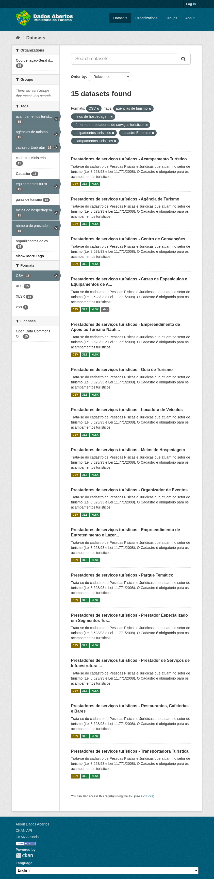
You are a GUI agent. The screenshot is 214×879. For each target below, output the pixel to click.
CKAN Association (30, 837)
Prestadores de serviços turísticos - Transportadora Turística (130, 751)
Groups (171, 18)
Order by (78, 77)
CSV (75, 183)
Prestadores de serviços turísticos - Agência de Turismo (125, 199)
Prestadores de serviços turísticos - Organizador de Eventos (129, 490)
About (190, 18)
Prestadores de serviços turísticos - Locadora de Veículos (127, 410)
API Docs (147, 796)
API (130, 796)
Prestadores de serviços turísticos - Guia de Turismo (122, 369)
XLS (84, 183)
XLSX (95, 183)
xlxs (105, 309)
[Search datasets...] (124, 59)
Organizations (146, 18)
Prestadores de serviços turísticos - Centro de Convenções (128, 239)
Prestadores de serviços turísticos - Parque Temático (122, 575)
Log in (191, 4)
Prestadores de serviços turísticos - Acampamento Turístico (129, 159)
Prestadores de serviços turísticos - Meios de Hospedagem (128, 450)
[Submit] (184, 59)
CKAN (24, 855)
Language (24, 863)
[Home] (18, 37)
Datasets (120, 18)
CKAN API (24, 831)
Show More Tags (30, 256)
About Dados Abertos (32, 824)
